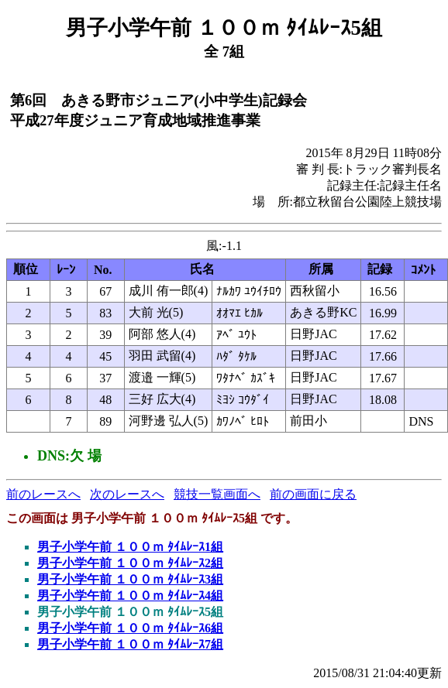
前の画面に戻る (313, 494)
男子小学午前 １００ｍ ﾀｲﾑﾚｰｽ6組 (130, 628)
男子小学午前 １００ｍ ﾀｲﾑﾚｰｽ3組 (130, 579)
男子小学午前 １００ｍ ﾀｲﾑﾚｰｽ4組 (130, 595)
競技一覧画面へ (217, 494)
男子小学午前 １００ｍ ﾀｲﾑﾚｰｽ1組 (130, 546)
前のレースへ (43, 494)
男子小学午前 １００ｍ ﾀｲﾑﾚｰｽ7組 (130, 644)
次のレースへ (127, 494)
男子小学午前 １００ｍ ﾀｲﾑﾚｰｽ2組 (130, 563)
